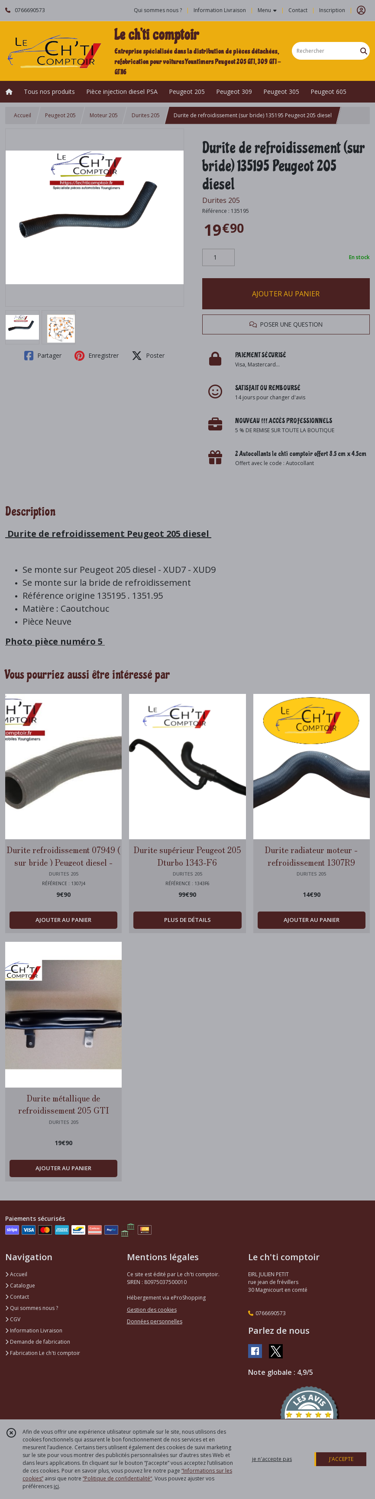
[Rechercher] (363, 50)
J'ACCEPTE (341, 1459)
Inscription (332, 10)
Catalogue (20, 1285)
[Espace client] (361, 10)
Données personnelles (154, 1321)
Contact (297, 10)
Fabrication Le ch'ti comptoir (42, 1353)
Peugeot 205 (60, 115)
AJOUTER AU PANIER (286, 294)
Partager (42, 355)
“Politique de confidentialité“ (117, 1478)
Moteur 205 (104, 115)
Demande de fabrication (37, 1341)
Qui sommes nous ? (31, 1308)
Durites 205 (146, 115)
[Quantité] (218, 257)
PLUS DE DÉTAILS (187, 920)
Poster (148, 355)
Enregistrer (96, 355)
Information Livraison (33, 1330)
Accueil (22, 115)
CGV (12, 1319)
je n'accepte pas (272, 1459)
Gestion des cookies (152, 1309)
